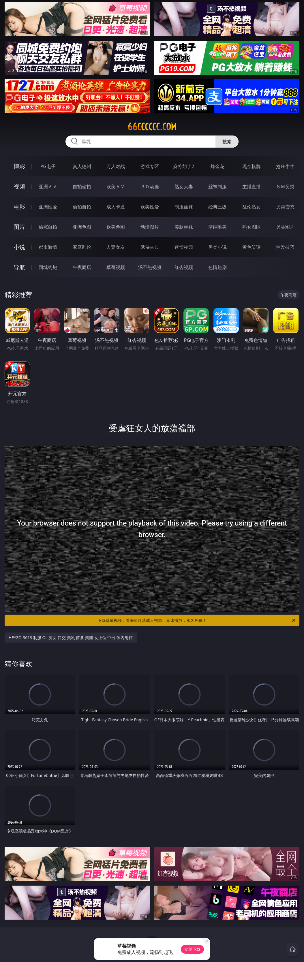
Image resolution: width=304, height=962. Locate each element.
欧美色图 (115, 227)
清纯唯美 (217, 227)
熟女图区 (251, 227)
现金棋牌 (251, 166)
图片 (19, 227)
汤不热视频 (149, 267)
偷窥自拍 (48, 227)
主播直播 (251, 186)
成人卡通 (115, 207)
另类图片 (285, 227)
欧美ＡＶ (115, 186)
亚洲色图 (82, 227)
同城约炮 (48, 267)
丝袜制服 (217, 186)
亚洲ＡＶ (48, 186)
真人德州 (82, 166)
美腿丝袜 (183, 227)
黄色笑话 (251, 247)
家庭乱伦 (82, 247)
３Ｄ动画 (149, 186)
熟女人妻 (183, 186)
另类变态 (285, 207)
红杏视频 (183, 267)
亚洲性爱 (48, 207)
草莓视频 (115, 267)
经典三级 (217, 207)
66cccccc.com (152, 127)
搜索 (227, 141)
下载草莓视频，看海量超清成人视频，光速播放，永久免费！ (197, 620)
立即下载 (192, 949)
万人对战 (115, 166)
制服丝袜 (183, 207)
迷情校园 (183, 247)
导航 (19, 267)
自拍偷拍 (82, 186)
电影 (19, 206)
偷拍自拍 (82, 207)
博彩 (19, 166)
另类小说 (217, 247)
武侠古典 (149, 247)
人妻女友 (115, 247)
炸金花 (217, 166)
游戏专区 (149, 166)
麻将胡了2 (183, 166)
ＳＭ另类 (285, 186)
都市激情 (48, 247)
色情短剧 (217, 267)
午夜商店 (82, 267)
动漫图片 (149, 227)
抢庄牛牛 (285, 166)
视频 (19, 186)
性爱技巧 (285, 247)
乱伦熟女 (251, 207)
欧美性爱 (149, 207)
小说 (19, 247)
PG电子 (48, 166)
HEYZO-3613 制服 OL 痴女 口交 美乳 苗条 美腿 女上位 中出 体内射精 (71, 637)
